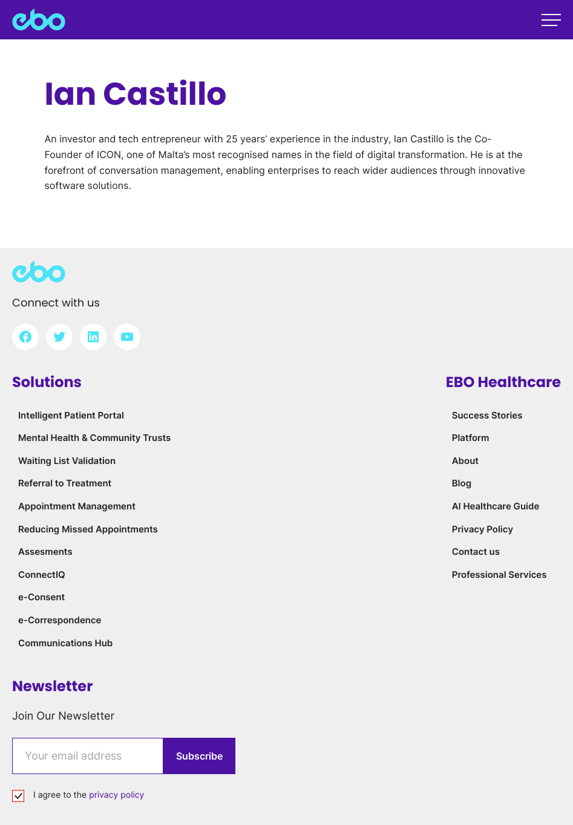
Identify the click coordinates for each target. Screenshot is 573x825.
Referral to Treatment (64, 483)
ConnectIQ (41, 574)
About (465, 460)
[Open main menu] (551, 20)
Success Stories (487, 415)
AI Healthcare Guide (496, 506)
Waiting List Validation (67, 460)
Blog (461, 483)
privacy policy (116, 795)
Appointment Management (77, 506)
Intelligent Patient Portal (71, 415)
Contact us (476, 551)
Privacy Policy (482, 529)
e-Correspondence (60, 620)
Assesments (45, 551)
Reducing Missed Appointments (88, 529)
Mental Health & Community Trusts (94, 437)
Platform (471, 437)
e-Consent (41, 597)
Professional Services (499, 574)
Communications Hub (65, 643)
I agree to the (88, 795)
